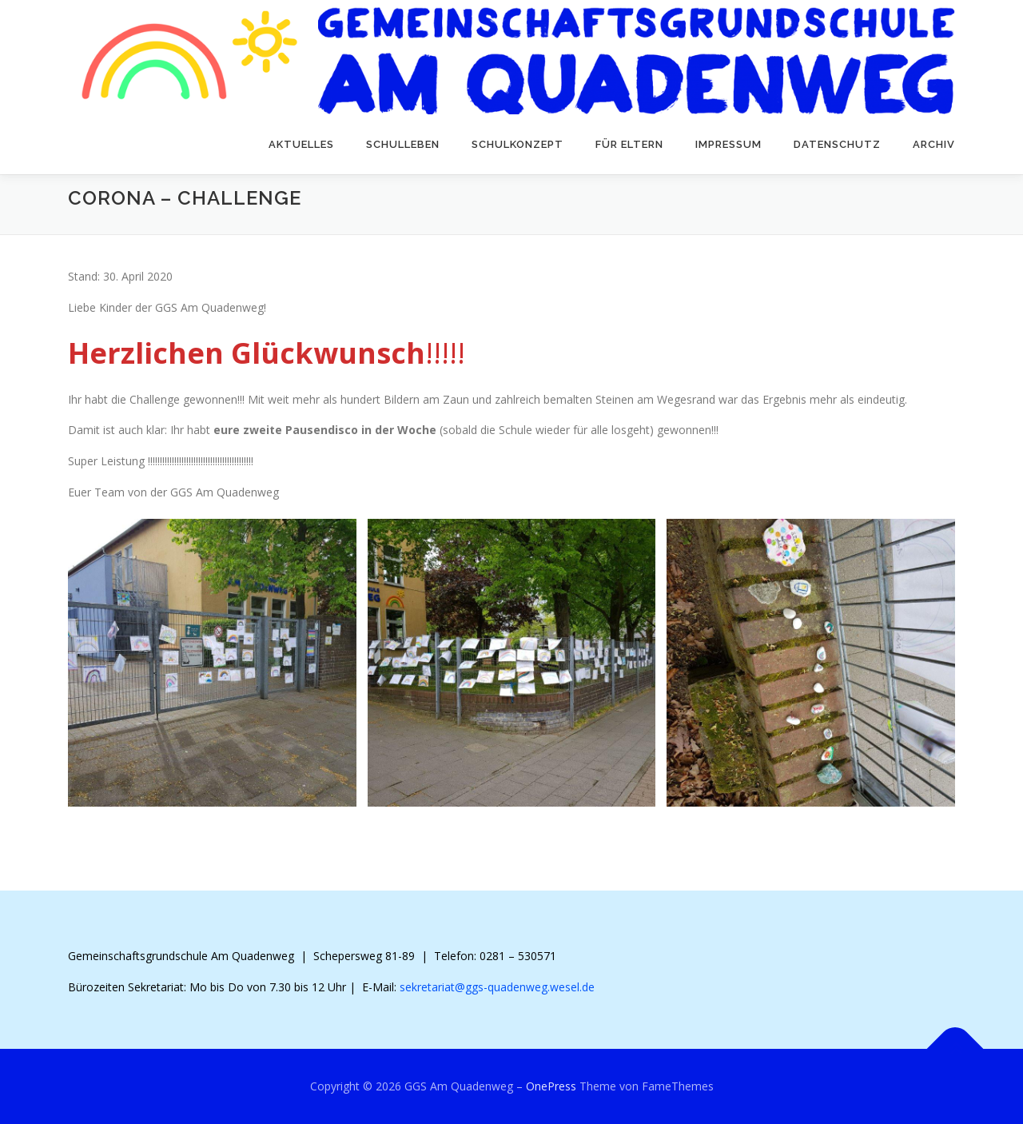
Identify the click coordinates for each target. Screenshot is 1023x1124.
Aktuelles (301, 144)
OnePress (551, 1086)
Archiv (934, 144)
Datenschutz (837, 144)
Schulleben (403, 144)
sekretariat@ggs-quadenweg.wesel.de (497, 986)
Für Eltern (629, 144)
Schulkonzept (517, 144)
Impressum (728, 144)
